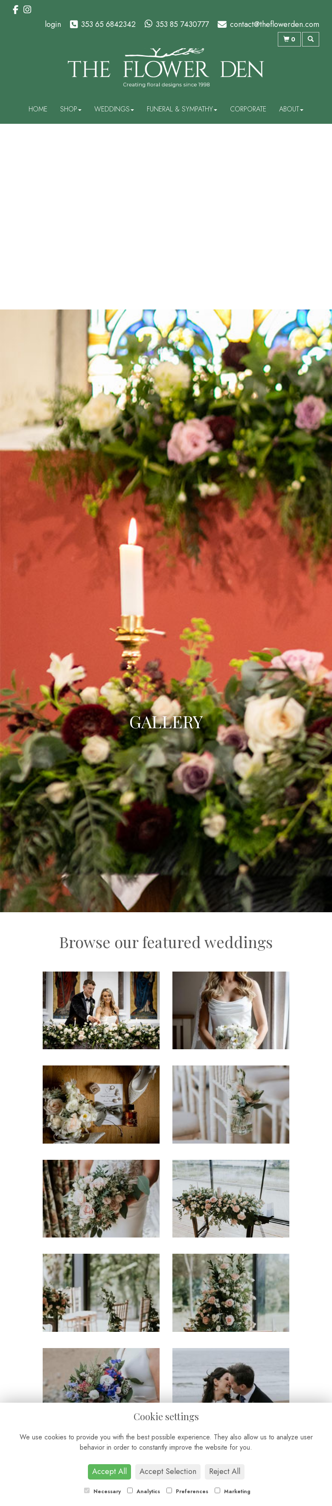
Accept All (109, 1471)
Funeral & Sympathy (182, 109)
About (291, 109)
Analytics (143, 1491)
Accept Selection (168, 1471)
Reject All (224, 1471)
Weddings (114, 109)
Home (38, 109)
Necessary (102, 1491)
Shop (71, 109)
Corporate (248, 109)
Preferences (187, 1491)
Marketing (232, 1491)
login (53, 24)
